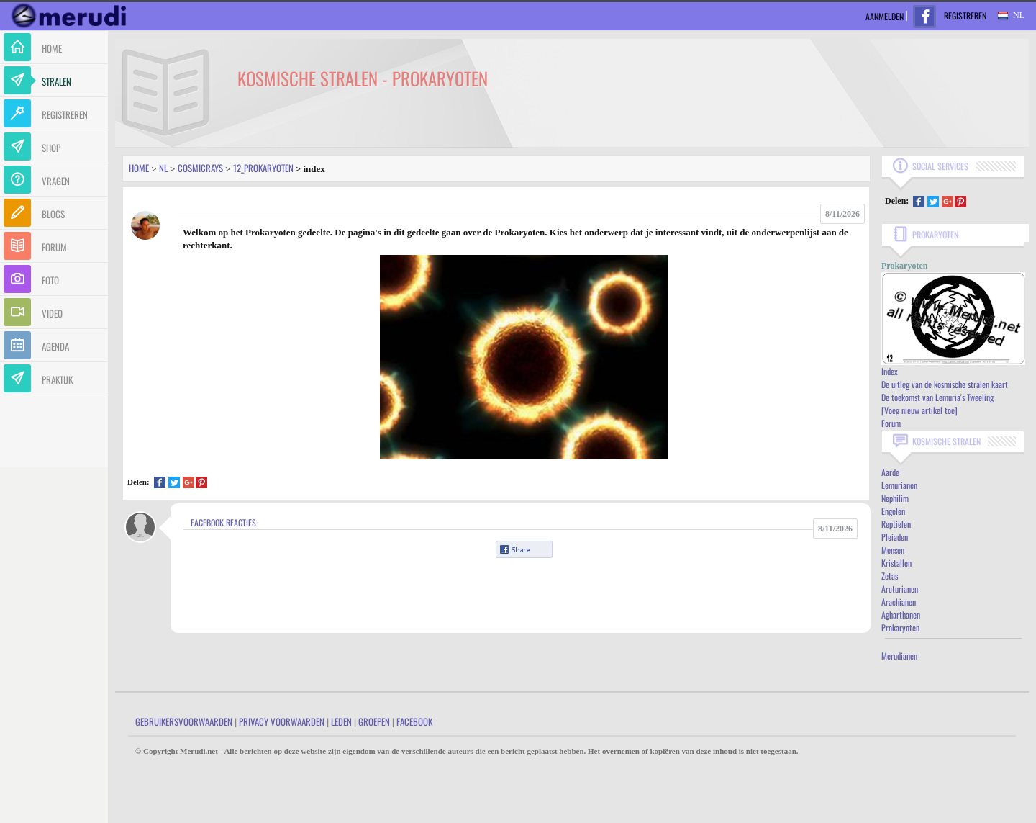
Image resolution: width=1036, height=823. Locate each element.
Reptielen (896, 524)
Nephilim (895, 498)
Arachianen (898, 601)
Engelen (893, 511)
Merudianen (899, 655)
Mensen (892, 550)
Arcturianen (899, 589)
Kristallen (896, 563)
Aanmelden (884, 16)
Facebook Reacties (223, 522)
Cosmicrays (200, 168)
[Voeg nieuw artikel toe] (919, 410)
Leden (341, 721)
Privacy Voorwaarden (281, 721)
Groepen (374, 721)
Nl (163, 168)
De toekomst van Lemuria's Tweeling (937, 397)
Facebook (414, 721)
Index (889, 371)
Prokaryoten (900, 627)
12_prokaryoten (263, 168)
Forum (891, 423)
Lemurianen (899, 485)
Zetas (889, 576)
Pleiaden (894, 537)
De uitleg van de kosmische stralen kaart (944, 384)
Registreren (965, 15)
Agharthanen (900, 614)
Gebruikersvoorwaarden (183, 721)
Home (139, 168)
